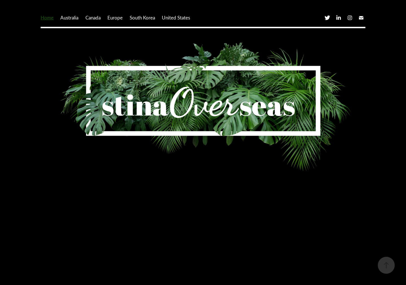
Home (47, 17)
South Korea (142, 17)
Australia (69, 17)
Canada (93, 17)
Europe (115, 17)
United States (176, 17)
